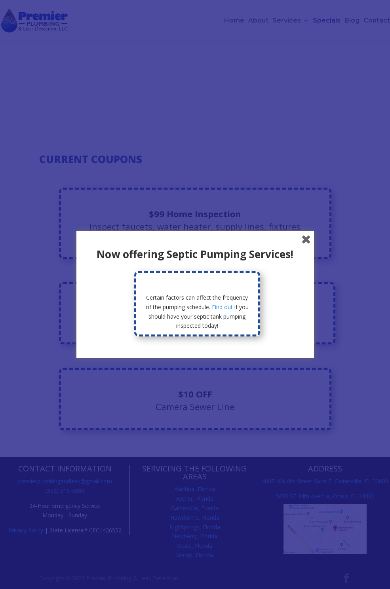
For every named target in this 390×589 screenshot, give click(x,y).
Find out (222, 307)
